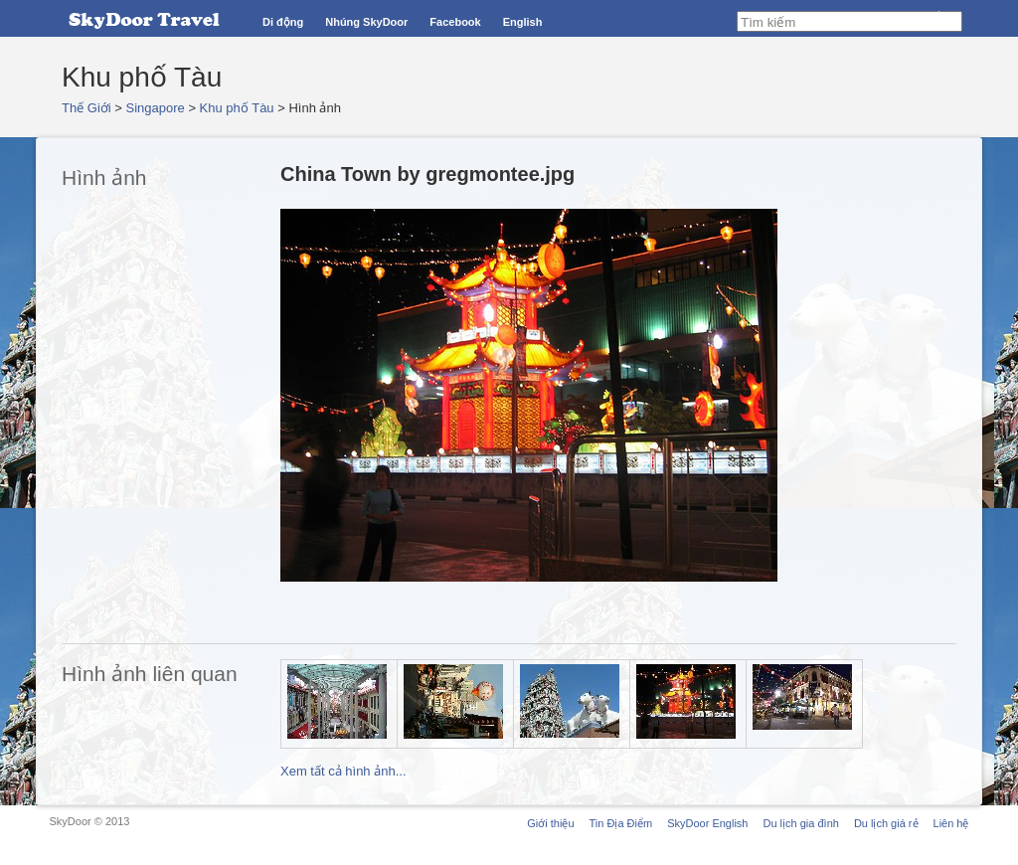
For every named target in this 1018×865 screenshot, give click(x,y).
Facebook (454, 22)
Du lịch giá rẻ (886, 823)
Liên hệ (951, 823)
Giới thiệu (550, 823)
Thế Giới (86, 107)
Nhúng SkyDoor (366, 22)
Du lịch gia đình (800, 823)
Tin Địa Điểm (621, 823)
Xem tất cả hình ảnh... (343, 771)
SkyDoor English (707, 823)
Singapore (155, 107)
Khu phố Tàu (237, 107)
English (523, 22)
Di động (282, 22)
